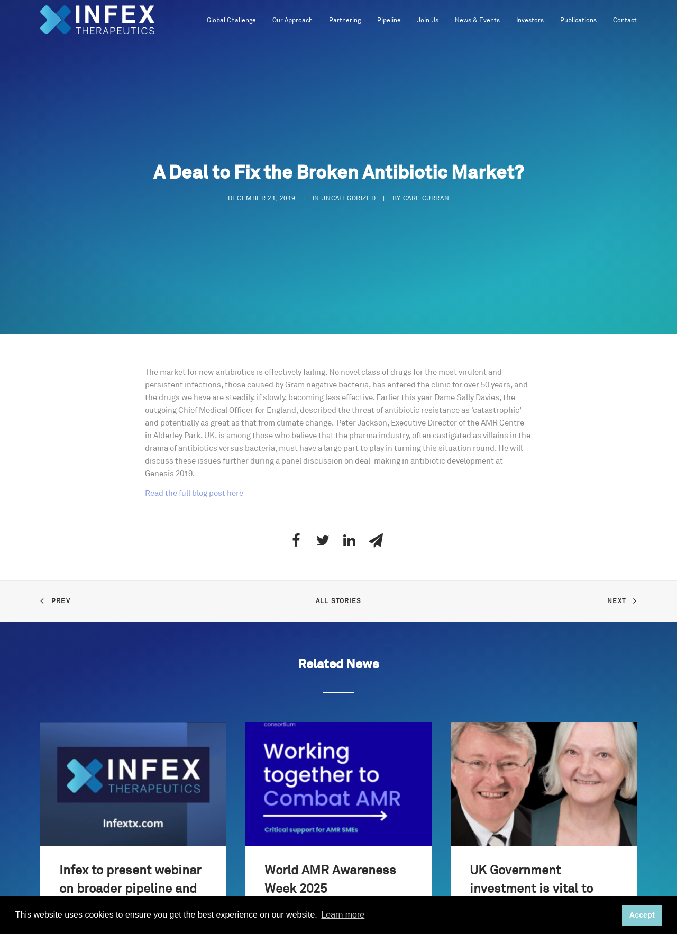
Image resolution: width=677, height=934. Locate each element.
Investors (530, 20)
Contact (625, 20)
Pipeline (389, 20)
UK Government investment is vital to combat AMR (531, 889)
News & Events (477, 20)
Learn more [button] (342, 914)
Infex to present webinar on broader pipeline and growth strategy (130, 889)
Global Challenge (231, 20)
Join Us (427, 20)
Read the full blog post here (194, 493)
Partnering (345, 20)
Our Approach (292, 20)
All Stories (338, 601)
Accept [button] (642, 915)
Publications (578, 20)
